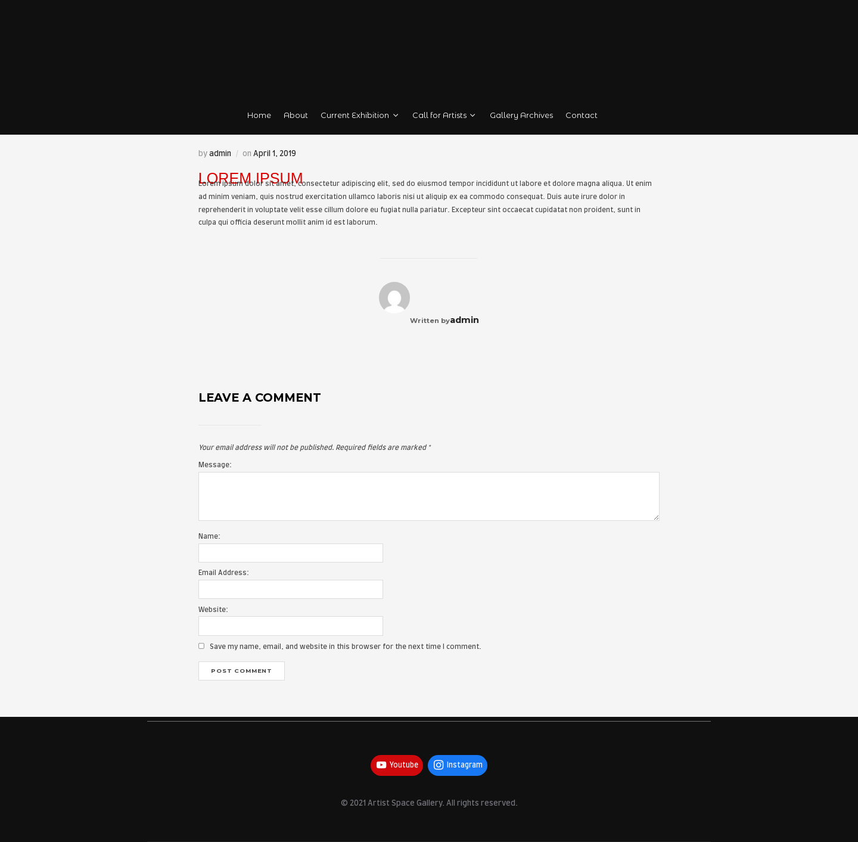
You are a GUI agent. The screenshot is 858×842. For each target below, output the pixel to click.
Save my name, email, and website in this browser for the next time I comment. (345, 647)
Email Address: (223, 573)
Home (259, 115)
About (296, 115)
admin (220, 154)
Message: (215, 465)
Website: (213, 610)
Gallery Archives (521, 115)
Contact (581, 115)
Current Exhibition (360, 115)
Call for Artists (444, 115)
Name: (209, 536)
